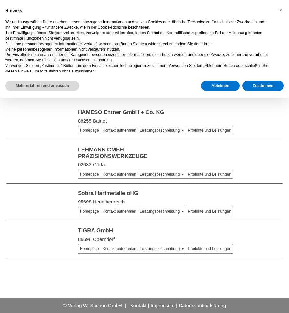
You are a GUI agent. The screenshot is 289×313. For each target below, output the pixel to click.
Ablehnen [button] (220, 86)
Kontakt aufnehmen (119, 130)
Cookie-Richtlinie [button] (112, 27)
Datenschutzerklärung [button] (93, 60)
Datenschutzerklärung (202, 305)
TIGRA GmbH (95, 231)
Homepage (89, 130)
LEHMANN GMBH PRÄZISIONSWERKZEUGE (112, 153)
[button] (280, 10)
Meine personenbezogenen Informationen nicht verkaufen (55, 49)
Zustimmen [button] (263, 86)
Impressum (163, 305)
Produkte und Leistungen (209, 130)
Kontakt (138, 305)
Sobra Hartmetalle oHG (108, 193)
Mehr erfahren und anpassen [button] (42, 86)
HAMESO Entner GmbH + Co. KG (121, 112)
